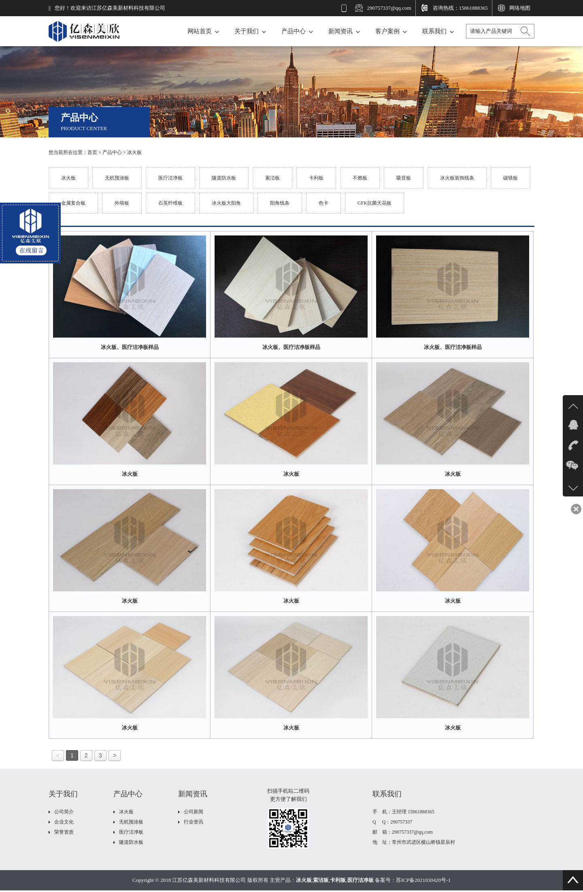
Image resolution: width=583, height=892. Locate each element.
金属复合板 (73, 203)
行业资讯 (193, 822)
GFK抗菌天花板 (374, 203)
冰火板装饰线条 (457, 178)
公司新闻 (193, 812)
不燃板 (360, 178)
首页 (92, 152)
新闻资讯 (340, 31)
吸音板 (403, 178)
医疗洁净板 (170, 178)
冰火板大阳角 (226, 203)
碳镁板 (510, 178)
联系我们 (434, 31)
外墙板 (122, 203)
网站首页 (199, 31)
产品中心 (293, 31)
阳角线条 (279, 203)
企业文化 (64, 822)
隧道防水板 (224, 178)
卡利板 (316, 178)
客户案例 (387, 31)
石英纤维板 (170, 203)
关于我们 (246, 31)
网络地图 (519, 8)
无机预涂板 (117, 178)
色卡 (323, 203)
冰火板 (134, 152)
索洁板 (272, 178)
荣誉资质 (64, 832)
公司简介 (64, 812)
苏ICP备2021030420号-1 (423, 880)
